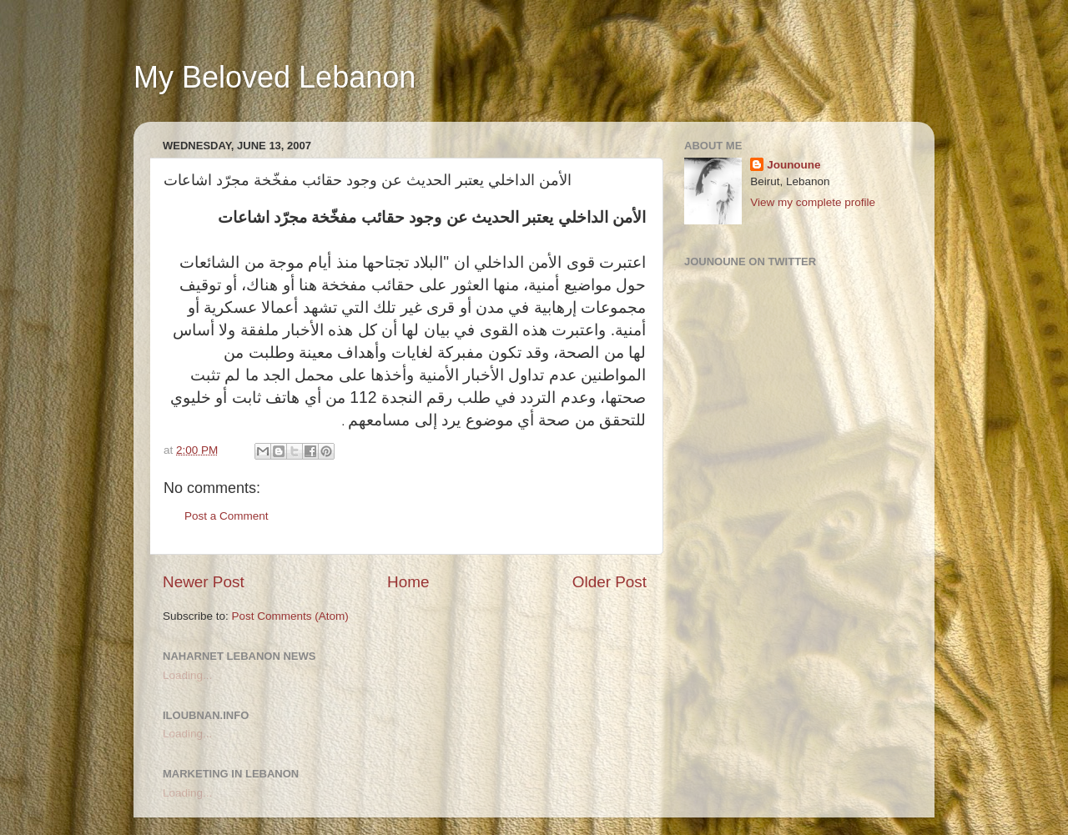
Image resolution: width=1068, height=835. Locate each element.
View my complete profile (812, 202)
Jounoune (794, 164)
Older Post (609, 582)
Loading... (187, 675)
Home (408, 582)
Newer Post (203, 582)
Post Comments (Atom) (290, 616)
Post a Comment (226, 516)
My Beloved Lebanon (275, 77)
